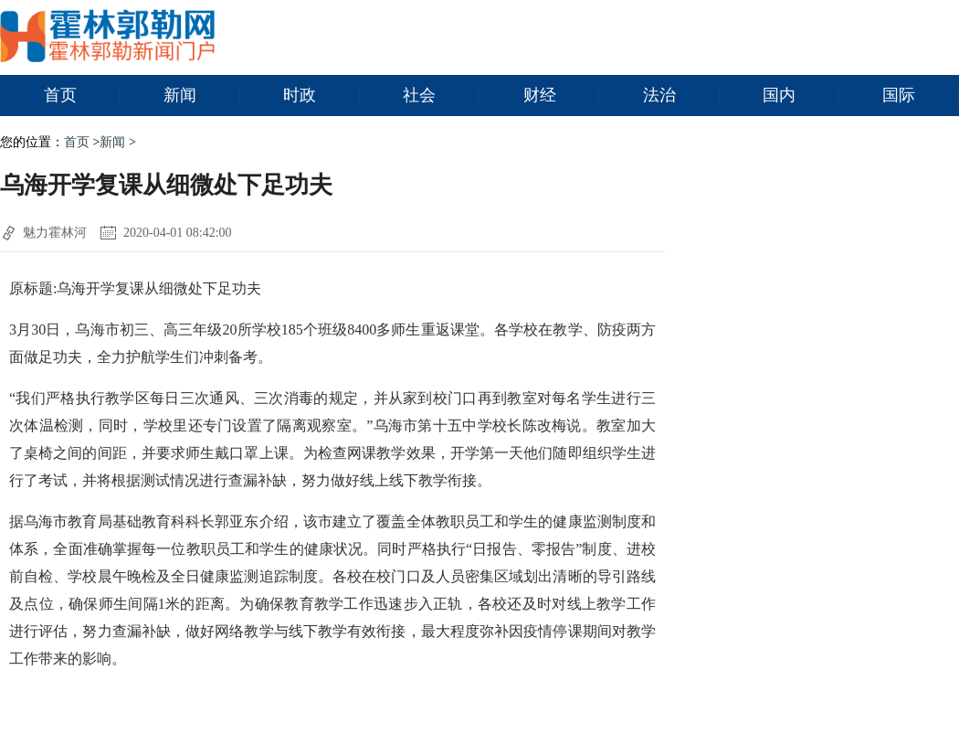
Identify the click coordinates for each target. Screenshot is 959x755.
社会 (441, 96)
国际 (920, 96)
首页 (82, 96)
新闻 (201, 96)
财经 (561, 96)
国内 (801, 96)
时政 (321, 96)
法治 (681, 96)
